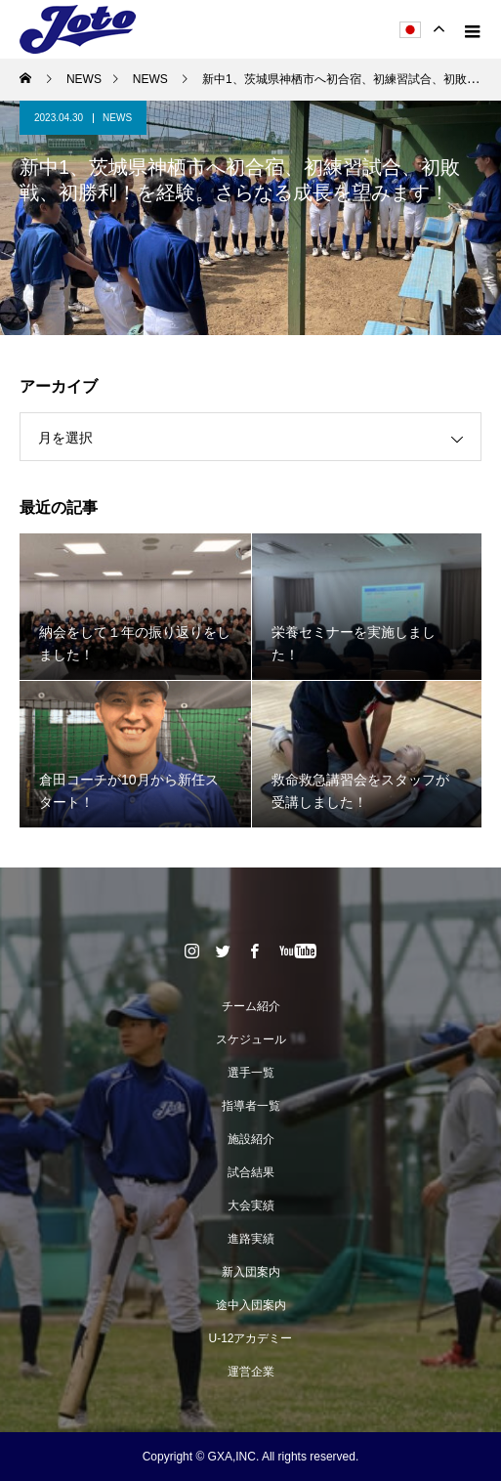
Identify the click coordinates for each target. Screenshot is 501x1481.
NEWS (117, 117)
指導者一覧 (251, 1106)
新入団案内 (251, 1272)
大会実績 (251, 1205)
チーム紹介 (251, 1006)
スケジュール (251, 1039)
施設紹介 (251, 1139)
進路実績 (251, 1239)
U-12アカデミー (250, 1338)
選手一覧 (251, 1072)
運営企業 (251, 1371)
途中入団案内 (251, 1305)
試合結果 (251, 1172)
